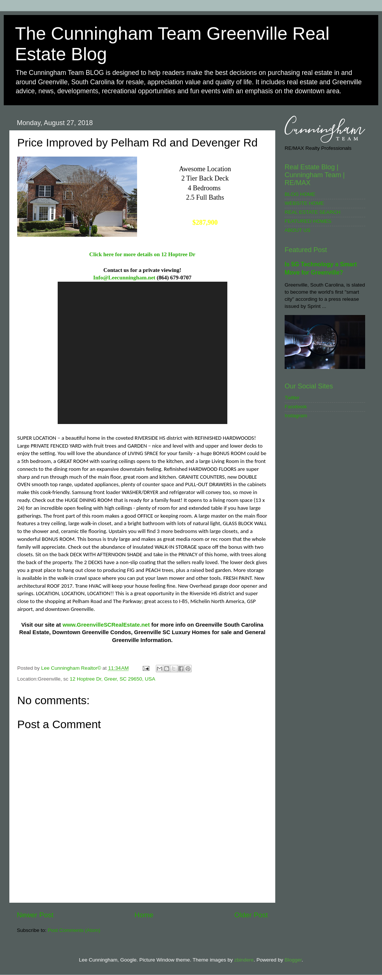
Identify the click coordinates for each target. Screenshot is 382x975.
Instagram (296, 415)
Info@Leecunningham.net (124, 278)
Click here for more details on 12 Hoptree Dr (142, 254)
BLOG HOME (300, 194)
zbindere (244, 960)
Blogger (293, 960)
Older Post (251, 915)
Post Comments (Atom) (74, 930)
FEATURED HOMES (308, 221)
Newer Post (35, 915)
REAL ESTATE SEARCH (312, 212)
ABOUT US (297, 230)
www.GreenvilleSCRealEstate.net (106, 625)
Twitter (292, 397)
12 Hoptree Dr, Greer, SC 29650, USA (112, 679)
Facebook (296, 406)
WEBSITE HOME (304, 203)
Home (143, 915)
